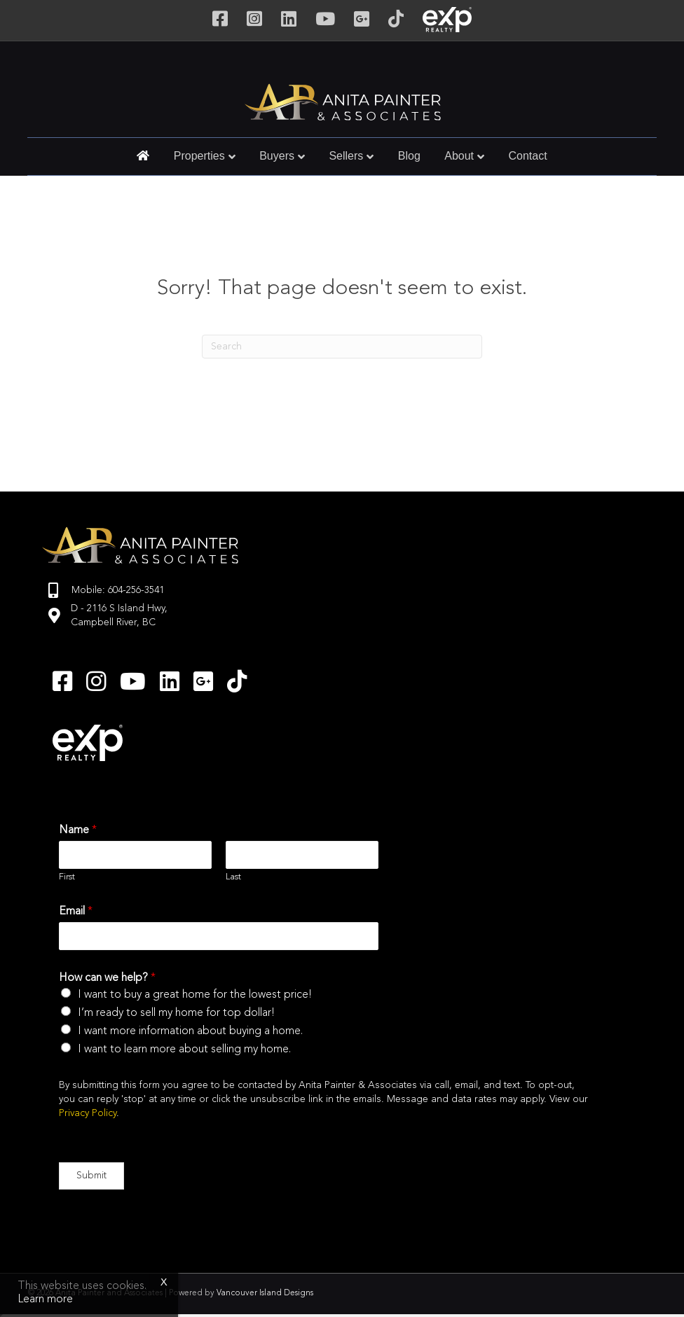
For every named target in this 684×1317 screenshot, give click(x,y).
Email (76, 911)
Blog (409, 156)
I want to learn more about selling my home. (184, 1049)
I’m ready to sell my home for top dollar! (176, 1013)
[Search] (342, 346)
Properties (199, 156)
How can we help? (107, 978)
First (67, 877)
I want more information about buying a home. (190, 1031)
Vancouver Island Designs (265, 1293)
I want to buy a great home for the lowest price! (195, 995)
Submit (91, 1175)
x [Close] (163, 1282)
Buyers (276, 156)
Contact (528, 156)
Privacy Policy (87, 1113)
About (459, 156)
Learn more (45, 1299)
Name (78, 830)
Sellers (346, 156)
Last (233, 877)
